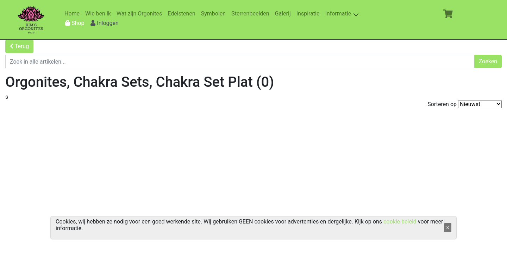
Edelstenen (183, 13)
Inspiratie (309, 13)
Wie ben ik (99, 13)
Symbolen (215, 13)
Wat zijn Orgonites (141, 13)
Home (73, 13)
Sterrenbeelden (251, 13)
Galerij (284, 13)
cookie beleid (400, 221)
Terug (19, 46)
